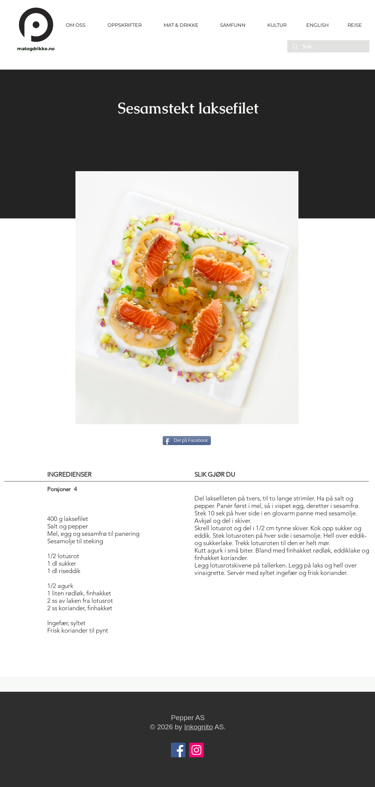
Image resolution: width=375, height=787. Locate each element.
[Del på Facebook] (187, 440)
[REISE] (352, 24)
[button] (125, 25)
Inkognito (198, 727)
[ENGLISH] (317, 24)
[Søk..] (328, 47)
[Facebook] (178, 750)
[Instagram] (196, 750)
